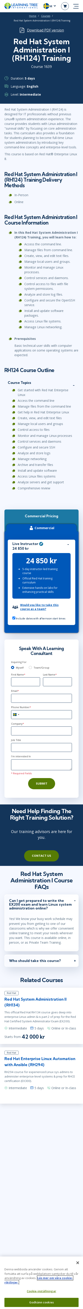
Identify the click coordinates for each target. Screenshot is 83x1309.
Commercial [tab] (41, 528)
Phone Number (21, 707)
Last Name (50, 674)
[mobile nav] (76, 6)
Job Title (16, 740)
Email (15, 690)
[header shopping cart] (65, 6)
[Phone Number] (41, 714)
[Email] (41, 698)
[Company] (41, 730)
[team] (30, 667)
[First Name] (25, 681)
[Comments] (41, 764)
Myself (20, 667)
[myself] (12, 667)
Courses (45, 15)
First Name (18, 674)
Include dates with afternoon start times (38, 618)
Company (17, 723)
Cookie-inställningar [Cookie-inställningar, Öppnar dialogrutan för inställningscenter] (41, 1294)
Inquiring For (19, 662)
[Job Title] (41, 747)
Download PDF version (45, 30)
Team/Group (41, 667)
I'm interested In (21, 756)
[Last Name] (57, 681)
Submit (41, 783)
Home (32, 15)
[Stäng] (78, 1265)
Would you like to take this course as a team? (39, 607)
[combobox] (16, 714)
